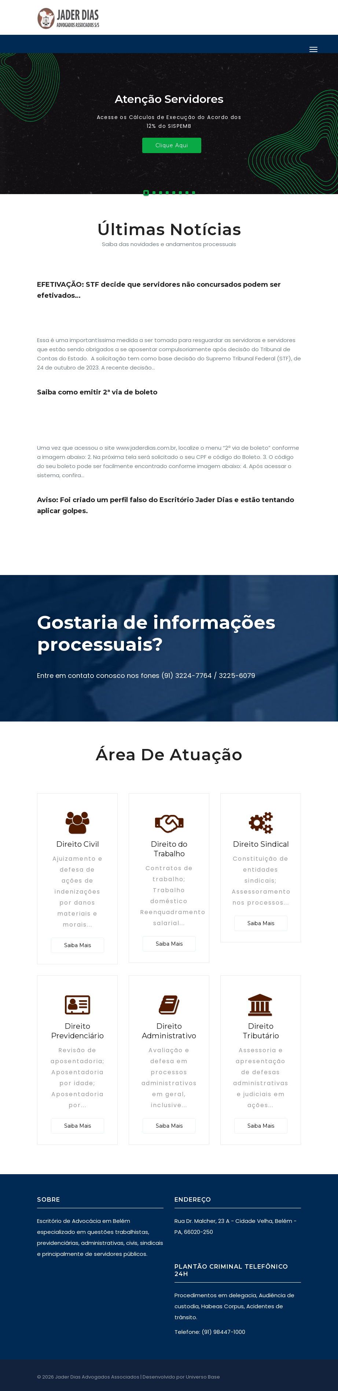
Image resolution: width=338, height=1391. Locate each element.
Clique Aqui (171, 145)
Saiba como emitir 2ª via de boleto (97, 392)
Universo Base (203, 1376)
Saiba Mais (77, 945)
